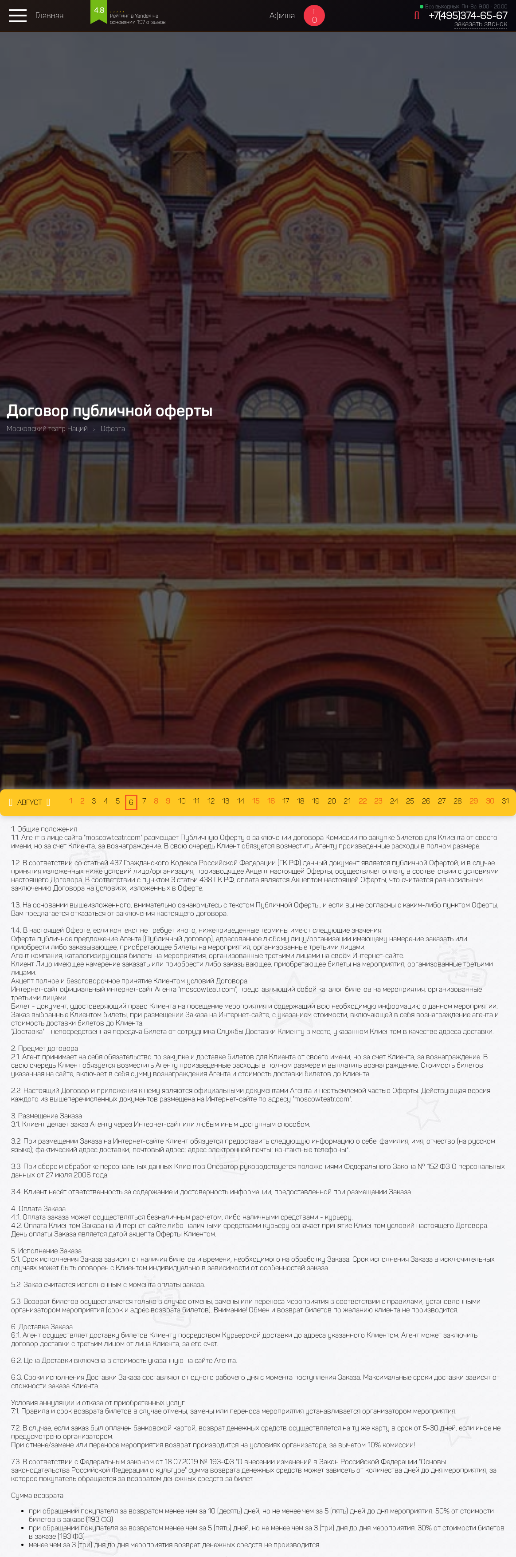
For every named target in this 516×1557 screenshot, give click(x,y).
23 (378, 801)
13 (225, 801)
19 (316, 801)
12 (211, 801)
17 (285, 801)
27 (442, 801)
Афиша (282, 15)
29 (473, 801)
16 (271, 801)
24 (394, 801)
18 (301, 801)
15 (255, 801)
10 (182, 801)
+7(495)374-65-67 (468, 16)
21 (347, 801)
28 (457, 801)
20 (332, 801)
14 (241, 801)
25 (410, 801)
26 (426, 801)
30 (490, 801)
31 (505, 801)
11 (196, 801)
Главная (49, 15)
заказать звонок (480, 24)
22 (363, 801)
